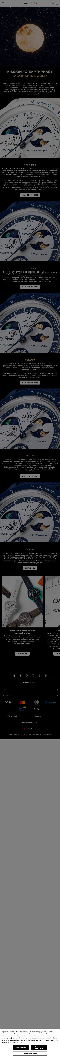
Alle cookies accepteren (39, 1047)
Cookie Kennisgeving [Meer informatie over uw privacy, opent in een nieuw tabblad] (15, 1042)
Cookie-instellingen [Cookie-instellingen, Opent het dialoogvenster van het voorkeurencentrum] (30, 1053)
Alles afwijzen (21, 1047)
